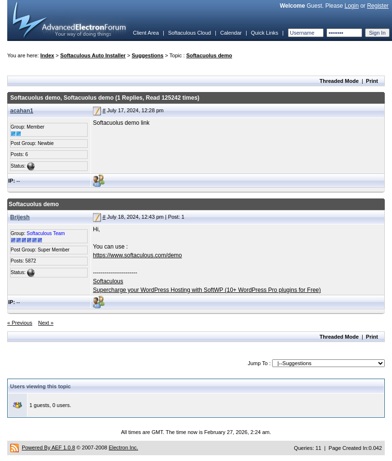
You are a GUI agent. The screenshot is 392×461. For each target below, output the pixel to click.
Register (378, 5)
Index (47, 55)
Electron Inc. (123, 447)
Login (351, 5)
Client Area (146, 33)
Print (372, 81)
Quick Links (264, 33)
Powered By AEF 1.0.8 (48, 447)
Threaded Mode (339, 81)
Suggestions (147, 55)
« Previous (19, 323)
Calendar (231, 33)
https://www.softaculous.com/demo (137, 255)
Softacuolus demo (209, 55)
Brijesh (20, 217)
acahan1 (21, 110)
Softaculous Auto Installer (93, 55)
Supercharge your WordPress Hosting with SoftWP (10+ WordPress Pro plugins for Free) (207, 290)
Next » (45, 323)
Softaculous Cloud (189, 33)
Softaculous (108, 281)
